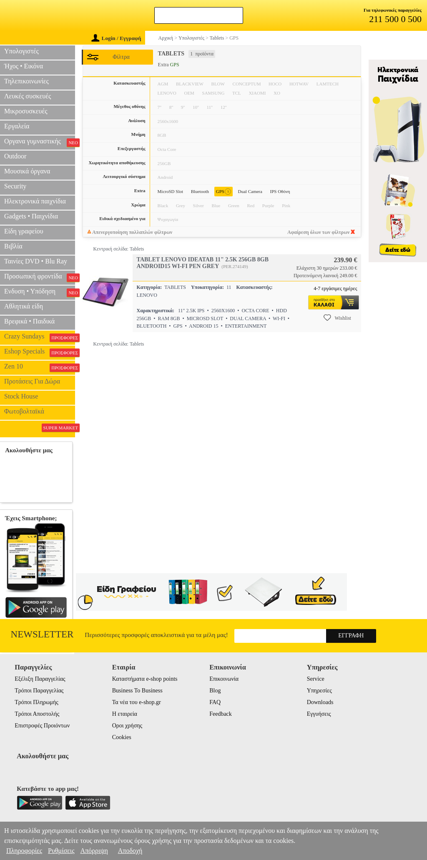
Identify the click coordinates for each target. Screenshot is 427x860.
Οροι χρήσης (127, 725)
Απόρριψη (94, 850)
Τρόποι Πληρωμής (36, 702)
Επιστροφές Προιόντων (42, 725)
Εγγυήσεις (319, 714)
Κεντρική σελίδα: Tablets (118, 249)
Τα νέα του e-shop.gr (136, 702)
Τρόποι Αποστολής (37, 714)
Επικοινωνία (224, 679)
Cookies (121, 737)
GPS (223, 191)
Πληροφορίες (24, 850)
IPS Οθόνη (280, 191)
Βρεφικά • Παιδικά (29, 321)
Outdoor (15, 156)
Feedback (220, 714)
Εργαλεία (16, 126)
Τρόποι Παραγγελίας (39, 690)
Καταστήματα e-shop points (145, 679)
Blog (215, 690)
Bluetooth (200, 191)
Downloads (320, 702)
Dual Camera (250, 191)
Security (15, 186)
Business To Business (137, 690)
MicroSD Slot (170, 191)
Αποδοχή (130, 850)
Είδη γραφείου (23, 231)
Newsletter (42, 634)
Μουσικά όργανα (27, 171)
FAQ (215, 702)
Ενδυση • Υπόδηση (39, 292)
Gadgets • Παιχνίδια (31, 216)
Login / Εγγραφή (116, 38)
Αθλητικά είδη (23, 306)
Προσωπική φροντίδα (39, 277)
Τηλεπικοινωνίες (26, 81)
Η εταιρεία (124, 714)
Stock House (21, 396)
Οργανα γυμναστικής (39, 142)
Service (315, 679)
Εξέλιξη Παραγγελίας (40, 679)
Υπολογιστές (21, 51)
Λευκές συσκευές (27, 96)
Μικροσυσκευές (26, 111)
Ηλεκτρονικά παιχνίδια (35, 201)
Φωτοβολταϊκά (24, 411)
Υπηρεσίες (319, 690)
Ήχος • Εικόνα (23, 66)
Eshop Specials (39, 352)
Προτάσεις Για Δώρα (32, 381)
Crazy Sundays (39, 337)
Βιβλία (13, 246)
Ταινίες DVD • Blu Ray (35, 261)
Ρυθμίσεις (61, 850)
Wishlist (337, 317)
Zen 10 (39, 367)
